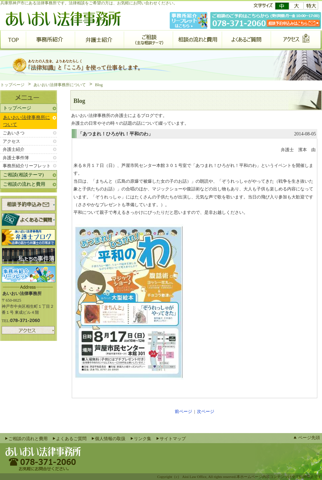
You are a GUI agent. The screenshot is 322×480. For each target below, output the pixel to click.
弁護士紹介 (13, 149)
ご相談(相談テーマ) (23, 174)
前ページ (183, 411)
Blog (99, 84)
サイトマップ (173, 438)
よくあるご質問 (71, 438)
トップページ (12, 84)
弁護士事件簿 (16, 157)
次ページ (205, 411)
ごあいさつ (13, 132)
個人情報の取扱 (110, 438)
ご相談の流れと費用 (24, 184)
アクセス (11, 141)
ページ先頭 (309, 437)
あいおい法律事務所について (60, 84)
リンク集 (142, 438)
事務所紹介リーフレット (27, 165)
